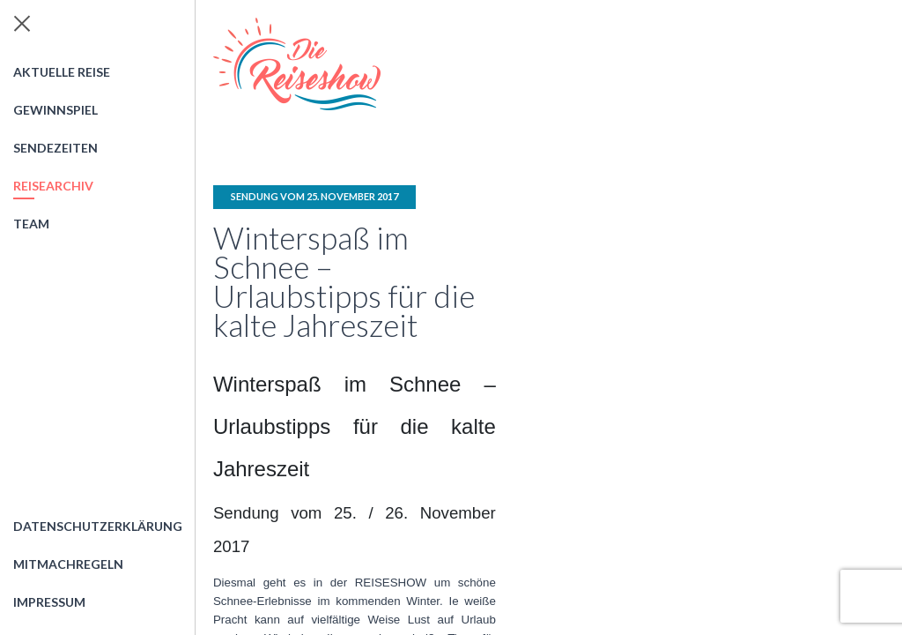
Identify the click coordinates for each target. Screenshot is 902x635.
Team (31, 223)
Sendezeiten (55, 147)
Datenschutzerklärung (97, 526)
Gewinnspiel (55, 109)
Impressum (49, 601)
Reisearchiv (53, 185)
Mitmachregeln (68, 564)
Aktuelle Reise (61, 71)
